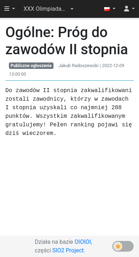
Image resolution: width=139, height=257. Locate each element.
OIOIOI (82, 241)
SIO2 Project (68, 250)
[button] (48, 9)
